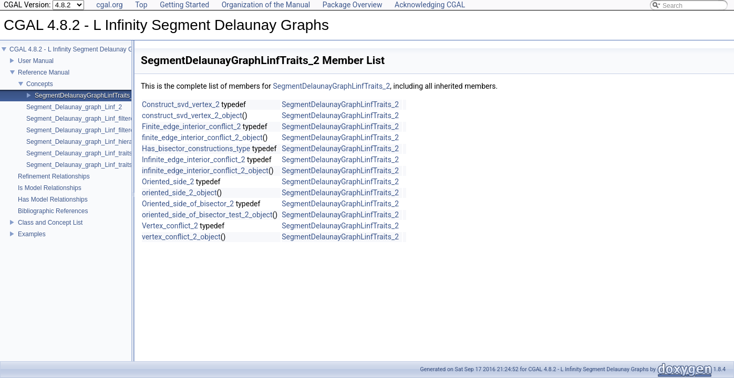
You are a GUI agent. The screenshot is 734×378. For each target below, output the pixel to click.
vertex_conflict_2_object (181, 237)
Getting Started (184, 5)
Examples (32, 241)
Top (141, 5)
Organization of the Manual (266, 5)
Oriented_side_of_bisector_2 (188, 204)
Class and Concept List (50, 230)
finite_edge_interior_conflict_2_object (202, 137)
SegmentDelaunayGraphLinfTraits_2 (86, 103)
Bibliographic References (53, 218)
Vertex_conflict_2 (170, 226)
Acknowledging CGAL (430, 5)
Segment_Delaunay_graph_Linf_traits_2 (82, 160)
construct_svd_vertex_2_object (192, 115)
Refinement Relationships (54, 183)
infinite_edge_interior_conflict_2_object (205, 170)
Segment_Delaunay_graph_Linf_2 (74, 114)
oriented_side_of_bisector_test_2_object (207, 215)
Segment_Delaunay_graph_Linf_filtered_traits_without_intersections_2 (125, 137)
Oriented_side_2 (168, 181)
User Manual (36, 68)
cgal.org (109, 5)
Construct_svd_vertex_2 (181, 104)
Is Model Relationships (49, 195)
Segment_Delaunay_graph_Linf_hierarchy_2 (88, 149)
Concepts (39, 91)
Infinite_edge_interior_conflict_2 (193, 159)
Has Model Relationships (53, 207)
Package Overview (352, 5)
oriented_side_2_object (179, 192)
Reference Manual (43, 79)
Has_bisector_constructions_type (196, 148)
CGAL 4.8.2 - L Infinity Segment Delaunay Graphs (79, 56)
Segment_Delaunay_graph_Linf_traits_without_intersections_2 (114, 172)
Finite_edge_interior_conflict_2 (191, 126)
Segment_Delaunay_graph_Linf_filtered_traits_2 (94, 126)
